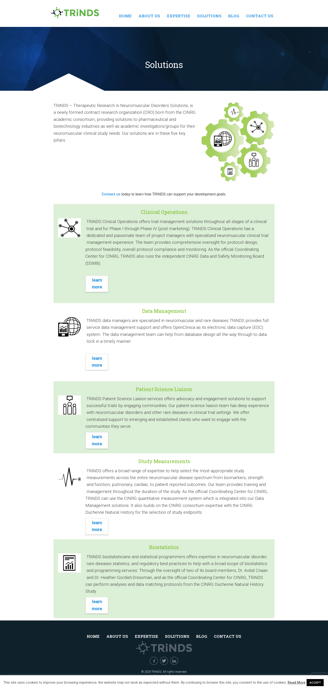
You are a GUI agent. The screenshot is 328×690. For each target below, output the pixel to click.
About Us (149, 15)
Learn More (97, 284)
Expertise (178, 15)
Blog (233, 15)
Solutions (209, 15)
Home (125, 15)
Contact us (111, 194)
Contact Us (259, 15)
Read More (296, 682)
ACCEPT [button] (315, 682)
